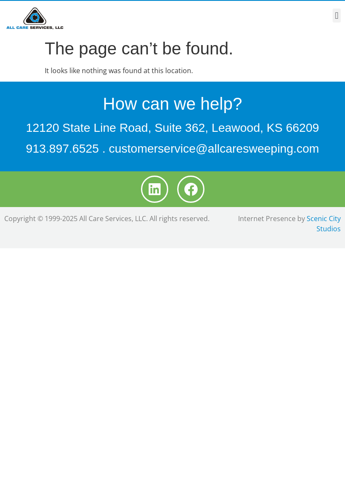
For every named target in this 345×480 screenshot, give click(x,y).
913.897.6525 (62, 148)
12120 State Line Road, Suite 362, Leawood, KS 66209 (172, 127)
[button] (337, 16)
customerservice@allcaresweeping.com (214, 148)
